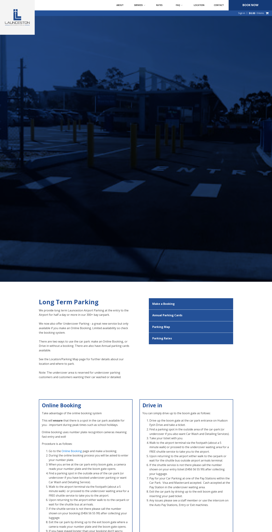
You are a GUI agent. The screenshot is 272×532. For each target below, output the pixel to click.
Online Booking (72, 451)
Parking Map (161, 327)
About (120, 5)
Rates (159, 5)
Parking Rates (162, 338)
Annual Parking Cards (167, 315)
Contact (219, 5)
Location (199, 5)
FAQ (179, 5)
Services (139, 5)
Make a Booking (163, 304)
